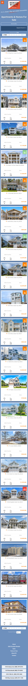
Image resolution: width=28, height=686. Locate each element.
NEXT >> (23, 35)
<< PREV (5, 35)
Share (20, 58)
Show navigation (2, 2)
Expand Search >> (21, 28)
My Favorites (14, 23)
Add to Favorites (7, 58)
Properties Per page (12, 631)
